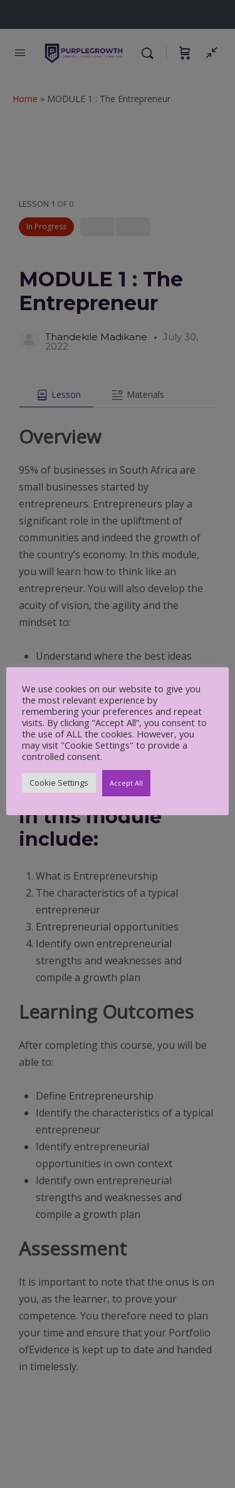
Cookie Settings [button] (58, 782)
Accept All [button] (126, 783)
